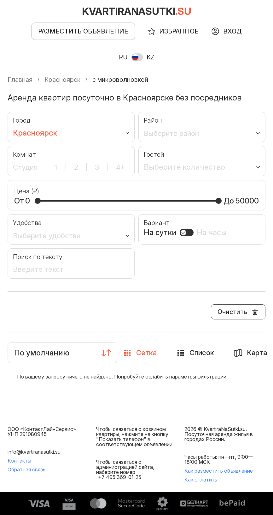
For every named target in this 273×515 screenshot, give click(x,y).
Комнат (24, 154)
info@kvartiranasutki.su (34, 451)
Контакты (19, 460)
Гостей (154, 154)
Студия (26, 167)
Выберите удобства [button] (49, 235)
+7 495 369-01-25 (119, 477)
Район (153, 120)
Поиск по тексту (37, 257)
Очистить (238, 312)
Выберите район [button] (174, 133)
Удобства (27, 223)
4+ (120, 167)
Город (22, 120)
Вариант (157, 223)
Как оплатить (200, 479)
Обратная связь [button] (26, 469)
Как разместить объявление (218, 470)
